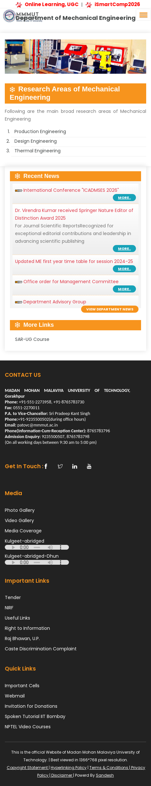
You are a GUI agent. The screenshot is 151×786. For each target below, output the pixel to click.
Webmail (15, 696)
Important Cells (22, 685)
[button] (142, 15)
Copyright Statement (28, 767)
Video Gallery (19, 520)
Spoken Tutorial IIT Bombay (35, 716)
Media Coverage (23, 531)
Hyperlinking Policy (69, 767)
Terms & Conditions (109, 767)
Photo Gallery (20, 510)
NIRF (9, 607)
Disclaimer (61, 775)
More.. (124, 197)
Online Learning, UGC (47, 4)
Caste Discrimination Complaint (41, 649)
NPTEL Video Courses (28, 726)
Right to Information (27, 628)
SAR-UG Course (32, 339)
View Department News (109, 309)
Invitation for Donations (31, 706)
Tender (13, 597)
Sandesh (105, 775)
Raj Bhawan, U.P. (22, 638)
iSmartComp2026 (113, 4)
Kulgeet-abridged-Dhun (32, 556)
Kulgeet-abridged (24, 541)
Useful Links (17, 618)
